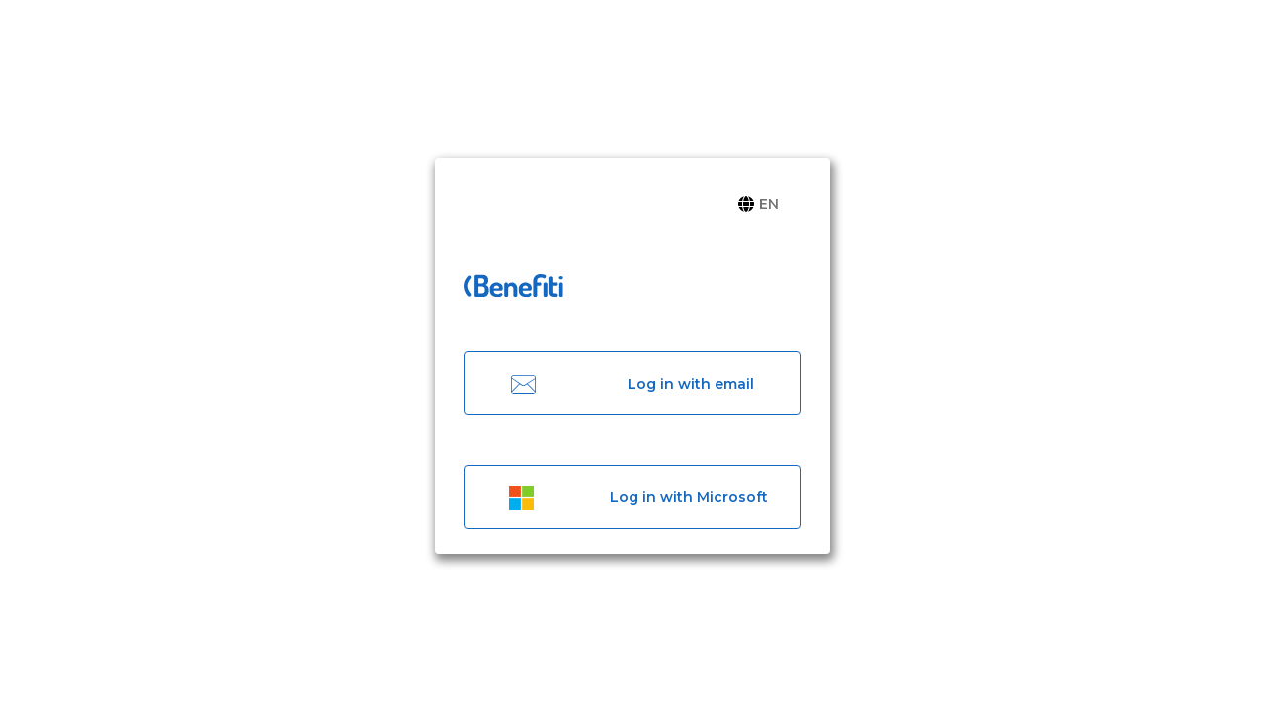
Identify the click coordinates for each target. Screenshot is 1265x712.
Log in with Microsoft (632, 497)
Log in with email (632, 383)
